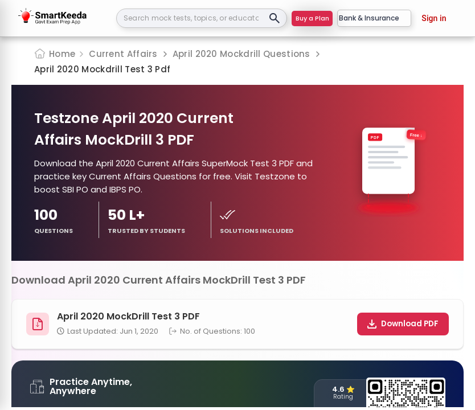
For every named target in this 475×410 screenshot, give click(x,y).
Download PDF (403, 323)
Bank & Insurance (374, 18)
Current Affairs (123, 54)
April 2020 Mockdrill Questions (241, 54)
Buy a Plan (312, 18)
